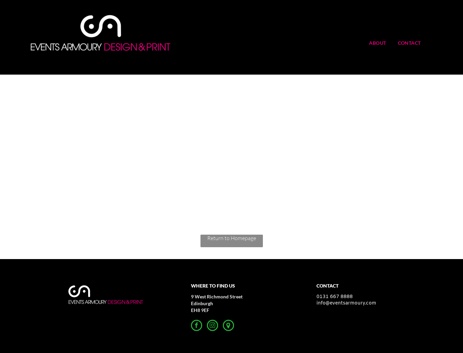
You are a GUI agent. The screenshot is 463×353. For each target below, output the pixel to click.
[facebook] (196, 326)
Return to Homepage (231, 238)
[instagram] (212, 326)
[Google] (228, 326)
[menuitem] (382, 43)
